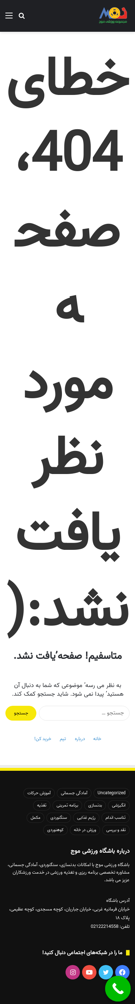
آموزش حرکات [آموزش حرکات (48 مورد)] (39, 793)
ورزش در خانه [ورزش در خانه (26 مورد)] (85, 829)
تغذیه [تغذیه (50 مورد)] (41, 805)
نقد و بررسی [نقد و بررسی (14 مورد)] (116, 829)
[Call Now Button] (118, 989)
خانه (97, 739)
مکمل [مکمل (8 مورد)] (35, 817)
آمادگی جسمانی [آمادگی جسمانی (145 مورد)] (74, 793)
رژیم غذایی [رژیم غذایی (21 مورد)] (86, 817)
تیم (63, 739)
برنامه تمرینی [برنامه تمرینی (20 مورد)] (67, 805)
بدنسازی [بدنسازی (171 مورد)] (95, 805)
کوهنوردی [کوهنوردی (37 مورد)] (55, 829)
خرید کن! (42, 739)
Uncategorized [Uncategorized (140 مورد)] (112, 793)
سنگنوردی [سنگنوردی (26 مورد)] (58, 817)
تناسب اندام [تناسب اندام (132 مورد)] (115, 817)
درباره (80, 739)
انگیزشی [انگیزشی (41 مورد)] (119, 805)
